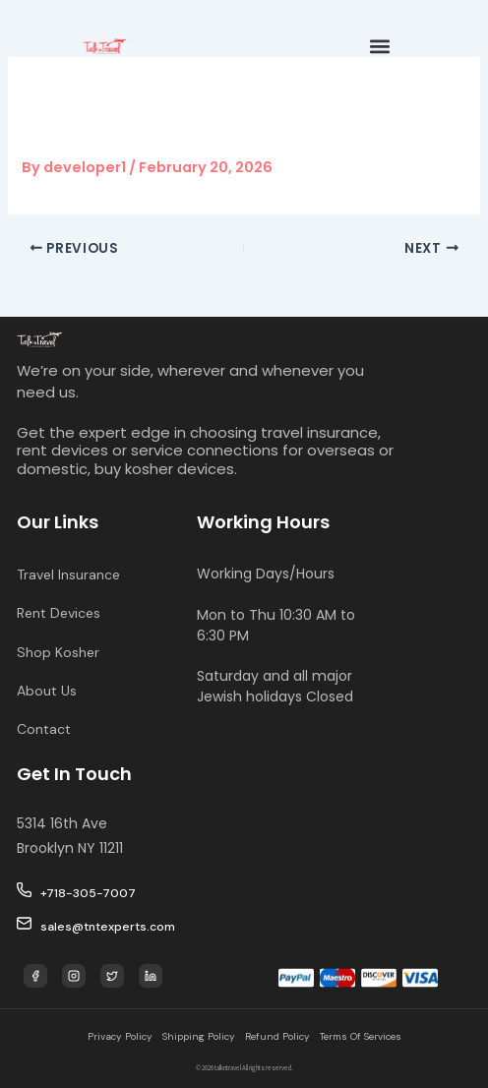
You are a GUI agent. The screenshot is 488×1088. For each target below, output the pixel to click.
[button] (380, 46)
